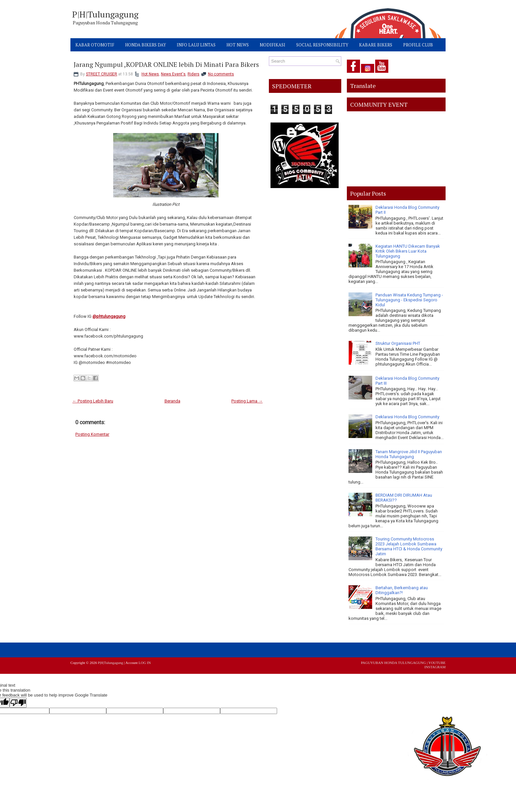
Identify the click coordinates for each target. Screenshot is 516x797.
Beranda (172, 400)
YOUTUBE (437, 663)
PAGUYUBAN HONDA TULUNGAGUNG (393, 663)
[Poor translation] (18, 703)
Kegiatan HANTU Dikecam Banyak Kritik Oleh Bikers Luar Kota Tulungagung (407, 251)
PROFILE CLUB (418, 45)
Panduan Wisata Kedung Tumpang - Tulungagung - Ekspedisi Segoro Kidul (409, 299)
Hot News (150, 74)
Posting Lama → (247, 400)
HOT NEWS (237, 45)
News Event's (173, 74)
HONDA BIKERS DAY (145, 45)
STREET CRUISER (101, 74)
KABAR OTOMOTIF (94, 45)
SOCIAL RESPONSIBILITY (322, 45)
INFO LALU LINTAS (196, 45)
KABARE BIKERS (375, 45)
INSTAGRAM (435, 667)
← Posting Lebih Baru (92, 400)
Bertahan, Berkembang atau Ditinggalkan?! (401, 590)
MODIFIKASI (272, 45)
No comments (221, 74)
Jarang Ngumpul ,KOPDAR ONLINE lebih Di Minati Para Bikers (166, 64)
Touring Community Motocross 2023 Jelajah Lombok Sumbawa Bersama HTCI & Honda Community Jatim (408, 546)
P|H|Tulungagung (105, 14)
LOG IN (145, 663)
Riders (193, 74)
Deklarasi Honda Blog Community (407, 416)
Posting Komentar (92, 434)
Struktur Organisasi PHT (397, 343)
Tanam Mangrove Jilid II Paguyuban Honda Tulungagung (408, 454)
